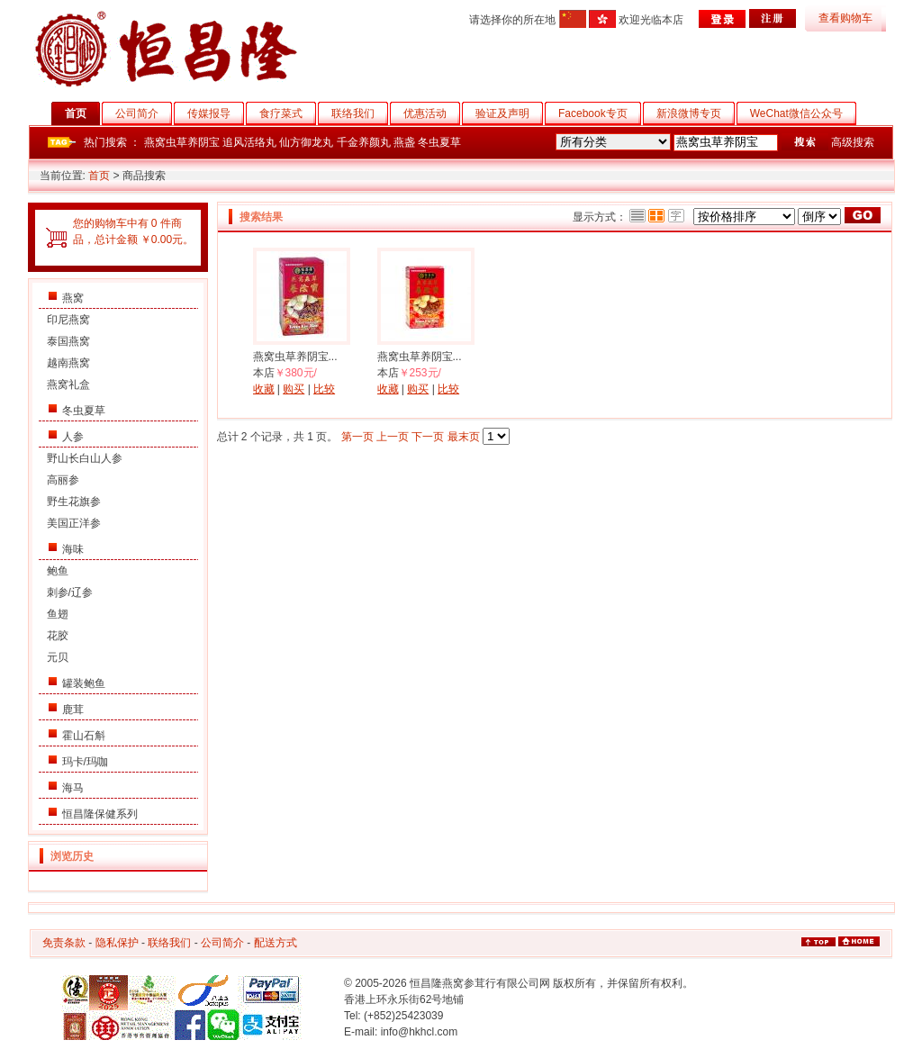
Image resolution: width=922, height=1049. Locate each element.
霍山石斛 (83, 735)
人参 (73, 436)
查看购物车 (845, 18)
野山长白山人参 (84, 458)
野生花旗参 (74, 501)
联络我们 (359, 113)
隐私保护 (117, 942)
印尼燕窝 (68, 319)
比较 (324, 389)
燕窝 (73, 298)
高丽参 (63, 480)
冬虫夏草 (439, 142)
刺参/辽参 (70, 592)
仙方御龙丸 (306, 142)
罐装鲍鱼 (83, 683)
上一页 (392, 436)
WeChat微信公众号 (803, 113)
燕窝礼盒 (68, 384)
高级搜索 (852, 142)
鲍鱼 (57, 571)
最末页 (463, 436)
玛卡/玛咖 (85, 761)
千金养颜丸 (364, 142)
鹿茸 (73, 709)
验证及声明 (509, 113)
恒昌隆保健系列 (100, 814)
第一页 (357, 436)
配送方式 (275, 942)
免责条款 (64, 942)
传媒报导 (215, 113)
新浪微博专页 (695, 113)
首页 (82, 113)
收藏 (264, 389)
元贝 (57, 657)
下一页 (427, 436)
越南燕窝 (68, 363)
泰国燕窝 (68, 341)
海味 (73, 549)
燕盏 (404, 142)
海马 (73, 788)
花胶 (57, 635)
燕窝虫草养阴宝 (182, 142)
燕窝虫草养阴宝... (295, 356)
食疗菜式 (287, 113)
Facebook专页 (599, 113)
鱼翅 (57, 614)
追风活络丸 (249, 142)
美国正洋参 (74, 523)
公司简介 (143, 113)
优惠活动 (431, 113)
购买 (293, 389)
